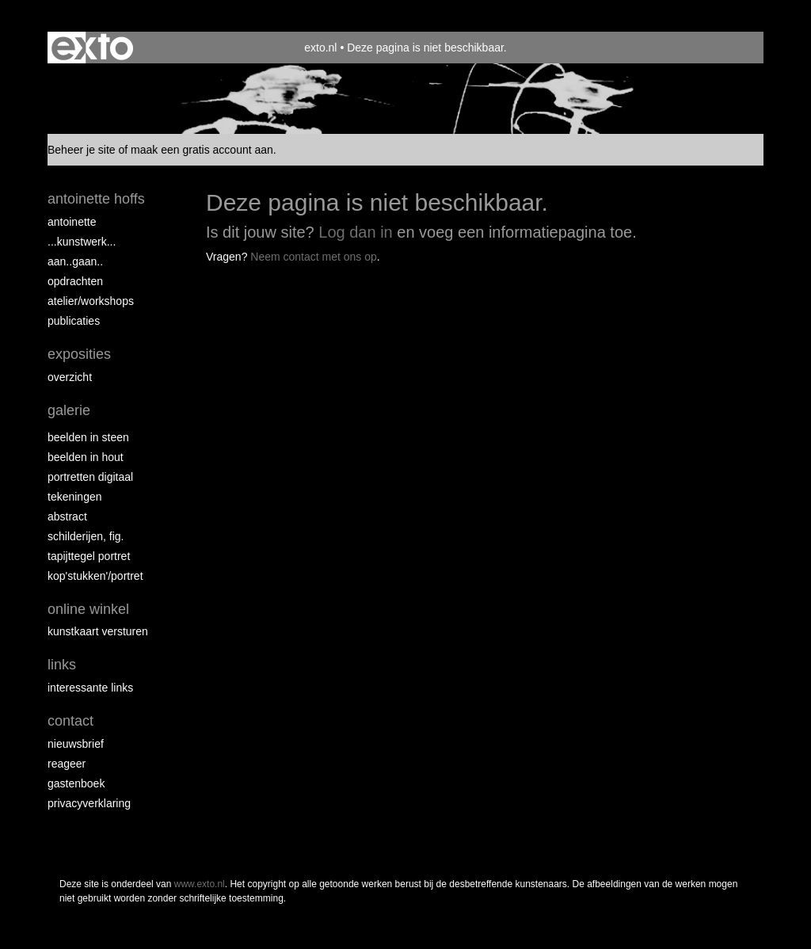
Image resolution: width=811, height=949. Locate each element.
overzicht (70, 377)
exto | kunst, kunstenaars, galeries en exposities (92, 47)
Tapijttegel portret (89, 556)
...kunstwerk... (82, 241)
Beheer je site (82, 149)
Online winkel (88, 609)
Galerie (69, 410)
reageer (67, 763)
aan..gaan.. (75, 261)
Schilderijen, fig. (86, 536)
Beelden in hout (86, 457)
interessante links (90, 687)
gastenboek (76, 783)
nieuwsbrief (76, 743)
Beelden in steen (88, 437)
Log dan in (355, 232)
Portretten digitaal (90, 477)
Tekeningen (75, 496)
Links (62, 665)
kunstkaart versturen (98, 631)
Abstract (67, 516)
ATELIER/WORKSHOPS (91, 301)
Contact (70, 721)
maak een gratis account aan (202, 149)
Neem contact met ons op (313, 256)
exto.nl (320, 47)
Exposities (79, 354)
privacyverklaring (89, 803)
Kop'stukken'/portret (95, 576)
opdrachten (75, 281)
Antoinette (72, 221)
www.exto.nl (199, 884)
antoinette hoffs (96, 199)
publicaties (74, 320)
